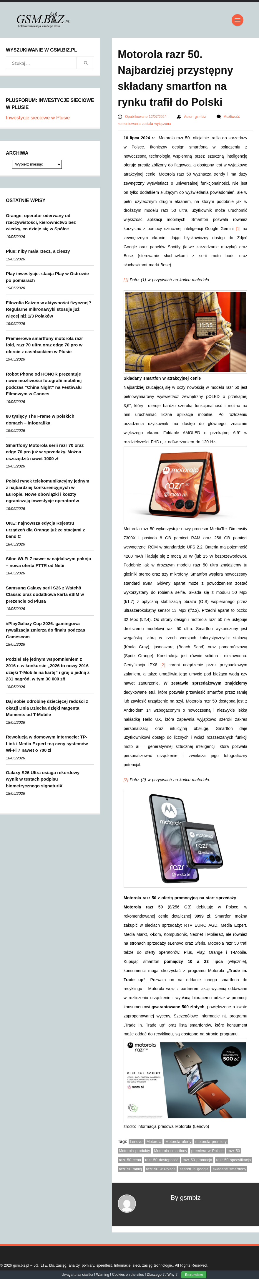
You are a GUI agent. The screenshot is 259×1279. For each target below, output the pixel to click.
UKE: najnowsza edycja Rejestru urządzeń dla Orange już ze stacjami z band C (45, 529)
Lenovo (136, 1141)
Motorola (154, 1141)
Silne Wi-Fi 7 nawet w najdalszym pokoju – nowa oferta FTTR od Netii (48, 562)
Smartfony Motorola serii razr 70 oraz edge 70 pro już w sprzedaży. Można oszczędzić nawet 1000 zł (45, 452)
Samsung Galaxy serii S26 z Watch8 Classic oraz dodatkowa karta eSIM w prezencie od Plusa (45, 594)
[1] (238, 228)
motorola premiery (211, 1141)
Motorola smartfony (170, 1151)
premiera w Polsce (207, 1151)
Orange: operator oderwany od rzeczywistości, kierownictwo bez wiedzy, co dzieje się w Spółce (41, 222)
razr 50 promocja (197, 1160)
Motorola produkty (134, 1151)
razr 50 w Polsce (161, 1169)
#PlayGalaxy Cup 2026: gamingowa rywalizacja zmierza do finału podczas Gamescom (45, 630)
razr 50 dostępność (162, 1160)
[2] (163, 664)
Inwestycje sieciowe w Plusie (38, 117)
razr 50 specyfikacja (233, 1160)
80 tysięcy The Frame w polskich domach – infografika (40, 419)
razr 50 (234, 1151)
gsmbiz (201, 117)
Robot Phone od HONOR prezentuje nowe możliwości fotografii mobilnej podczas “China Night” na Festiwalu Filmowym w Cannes (44, 383)
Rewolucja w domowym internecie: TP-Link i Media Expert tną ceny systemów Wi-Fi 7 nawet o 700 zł (47, 743)
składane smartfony (229, 1169)
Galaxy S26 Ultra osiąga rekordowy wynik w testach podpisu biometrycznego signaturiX (42, 779)
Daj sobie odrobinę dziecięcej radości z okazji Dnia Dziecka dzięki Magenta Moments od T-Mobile (47, 708)
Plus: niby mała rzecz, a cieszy (38, 251)
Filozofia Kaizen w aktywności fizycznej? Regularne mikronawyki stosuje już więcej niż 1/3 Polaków (48, 309)
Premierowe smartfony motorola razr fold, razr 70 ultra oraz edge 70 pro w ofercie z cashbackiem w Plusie (44, 345)
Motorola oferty (178, 1141)
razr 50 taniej (130, 1169)
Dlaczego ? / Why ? (162, 1275)
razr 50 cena (130, 1160)
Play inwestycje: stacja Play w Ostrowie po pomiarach (47, 277)
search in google (194, 1169)
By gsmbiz (185, 1197)
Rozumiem (194, 1275)
